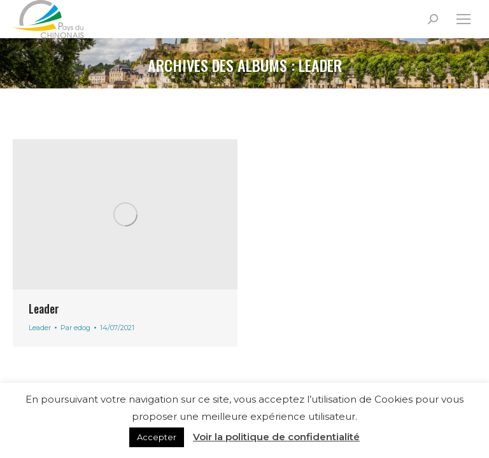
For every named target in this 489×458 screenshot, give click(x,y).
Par (75, 327)
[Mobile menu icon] (463, 19)
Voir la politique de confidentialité (276, 437)
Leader (44, 308)
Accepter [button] (156, 437)
